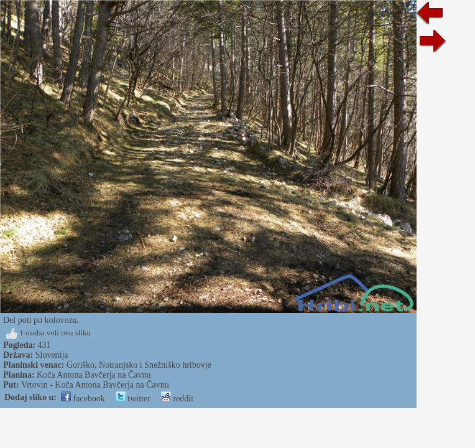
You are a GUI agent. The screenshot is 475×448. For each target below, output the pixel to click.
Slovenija (51, 355)
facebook (83, 398)
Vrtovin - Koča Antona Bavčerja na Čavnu (95, 385)
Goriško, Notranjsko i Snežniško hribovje (139, 365)
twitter (133, 398)
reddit (177, 398)
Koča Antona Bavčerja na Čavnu (94, 375)
